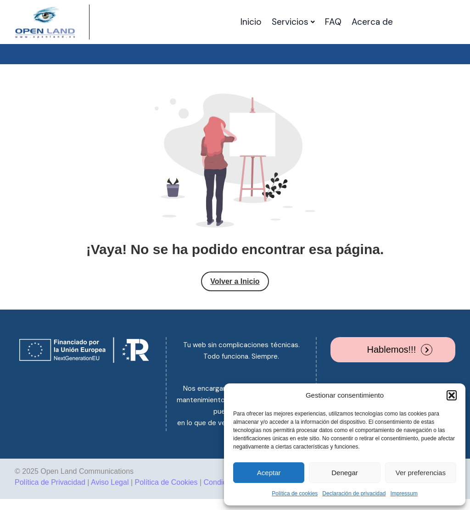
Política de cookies (295, 493)
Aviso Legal (110, 482)
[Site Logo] (45, 22)
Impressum (403, 493)
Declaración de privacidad (354, 493)
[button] (451, 395)
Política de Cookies (166, 482)
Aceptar (269, 473)
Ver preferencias (421, 473)
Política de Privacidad (50, 482)
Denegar (344, 473)
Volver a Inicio (234, 281)
